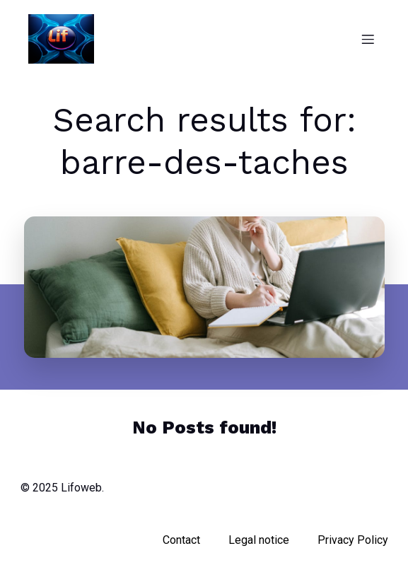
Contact (181, 540)
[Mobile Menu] (368, 39)
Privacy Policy (352, 540)
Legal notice (258, 540)
